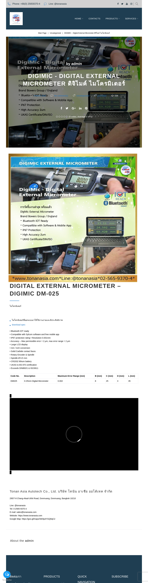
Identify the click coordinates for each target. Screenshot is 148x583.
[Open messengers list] (7, 574)
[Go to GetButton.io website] (7, 580)
